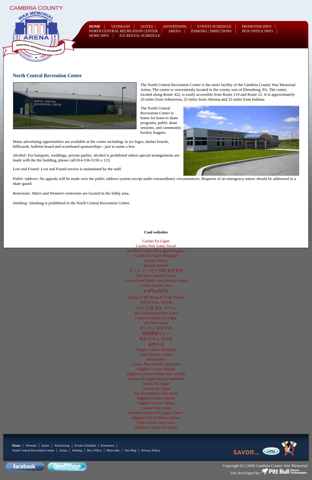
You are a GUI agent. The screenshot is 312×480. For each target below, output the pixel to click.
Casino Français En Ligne (156, 318)
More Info (113, 450)
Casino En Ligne (156, 241)
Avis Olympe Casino (156, 354)
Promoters (107, 445)
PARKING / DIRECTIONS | (213, 31)
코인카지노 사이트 (156, 302)
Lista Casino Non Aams (156, 422)
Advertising (61, 445)
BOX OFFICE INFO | (259, 31)
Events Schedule (85, 445)
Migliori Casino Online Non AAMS (156, 373)
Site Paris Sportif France (156, 275)
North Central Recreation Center (33, 450)
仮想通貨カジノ (156, 333)
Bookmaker (156, 359)
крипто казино (156, 265)
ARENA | (176, 31)
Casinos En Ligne (156, 388)
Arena (63, 450)
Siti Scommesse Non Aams (156, 313)
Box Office (94, 450)
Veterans (31, 445)
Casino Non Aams (156, 408)
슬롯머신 (156, 344)
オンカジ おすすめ (156, 328)
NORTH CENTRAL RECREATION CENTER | (125, 31)
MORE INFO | (101, 35)
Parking (77, 450)
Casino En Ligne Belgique (155, 255)
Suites (45, 445)
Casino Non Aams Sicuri (156, 245)
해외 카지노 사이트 (156, 339)
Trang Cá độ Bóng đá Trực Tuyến (156, 297)
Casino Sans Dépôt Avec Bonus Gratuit (156, 280)
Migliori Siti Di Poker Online (156, 417)
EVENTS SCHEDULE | (216, 26)
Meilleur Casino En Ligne (156, 427)
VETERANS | (122, 26)
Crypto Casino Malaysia (156, 349)
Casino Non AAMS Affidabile (156, 364)
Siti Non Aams (156, 322)
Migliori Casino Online (156, 369)
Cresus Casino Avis (156, 285)
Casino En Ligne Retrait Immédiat (156, 378)
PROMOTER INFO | (259, 26)
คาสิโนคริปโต (156, 291)
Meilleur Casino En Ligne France (156, 412)
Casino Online (156, 260)
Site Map (130, 450)
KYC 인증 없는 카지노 (156, 308)
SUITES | (148, 26)
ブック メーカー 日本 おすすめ (156, 270)
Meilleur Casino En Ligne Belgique (156, 250)
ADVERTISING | (177, 26)
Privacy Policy (150, 450)
